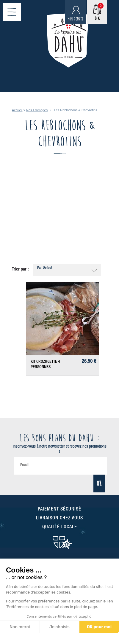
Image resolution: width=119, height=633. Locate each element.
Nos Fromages (37, 110)
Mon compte (75, 19)
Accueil (17, 110)
